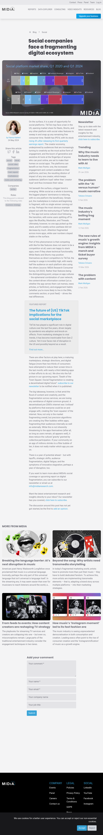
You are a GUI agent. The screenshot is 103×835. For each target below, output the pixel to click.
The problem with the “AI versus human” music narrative (89, 185)
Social (9, 160)
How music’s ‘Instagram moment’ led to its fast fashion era (76, 625)
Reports (32, 9)
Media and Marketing (13, 180)
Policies (70, 787)
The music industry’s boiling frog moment (86, 213)
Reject (92, 828)
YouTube (88, 793)
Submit (31, 713)
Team (92, 2)
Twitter (13, 189)
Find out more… (36, 349)
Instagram (88, 804)
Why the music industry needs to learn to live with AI (88, 157)
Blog (98, 9)
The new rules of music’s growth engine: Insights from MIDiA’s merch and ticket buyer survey (89, 247)
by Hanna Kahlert (13, 138)
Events (52, 787)
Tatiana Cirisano (85, 196)
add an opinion (61, 508)
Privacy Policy (73, 793)
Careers (53, 798)
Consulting (59, 9)
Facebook (88, 798)
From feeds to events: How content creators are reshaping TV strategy (26, 625)
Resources (89, 9)
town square (13, 172)
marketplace (13, 176)
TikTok (17, 160)
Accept (82, 828)
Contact (72, 2)
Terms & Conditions (72, 800)
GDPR (69, 807)
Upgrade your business (88, 16)
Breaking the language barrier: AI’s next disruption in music (26, 562)
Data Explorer (45, 9)
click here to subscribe (56, 500)
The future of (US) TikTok (49, 314)
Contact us (54, 804)
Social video (13, 164)
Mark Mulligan (84, 168)
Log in (98, 2)
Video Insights (75, 9)
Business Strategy (13, 205)
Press (80, 2)
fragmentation (13, 168)
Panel (86, 2)
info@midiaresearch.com (41, 486)
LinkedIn (88, 787)
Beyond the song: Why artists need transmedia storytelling (76, 562)
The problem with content (87, 277)
